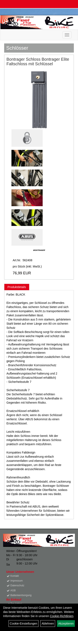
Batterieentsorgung (20, 595)
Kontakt (14, 575)
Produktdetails (16, 287)
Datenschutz (17, 585)
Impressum (16, 580)
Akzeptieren (66, 623)
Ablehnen (48, 623)
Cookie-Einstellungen (23, 623)
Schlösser (17, 48)
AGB (13, 590)
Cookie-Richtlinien (61, 616)
